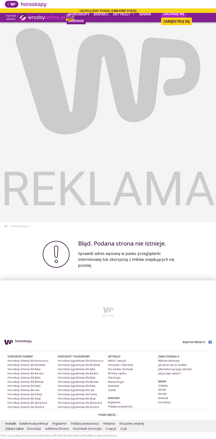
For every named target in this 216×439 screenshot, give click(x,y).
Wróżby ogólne (117, 373)
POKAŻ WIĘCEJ (108, 415)
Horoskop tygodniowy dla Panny (77, 394)
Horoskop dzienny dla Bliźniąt (25, 382)
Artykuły (124, 14)
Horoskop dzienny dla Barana (25, 373)
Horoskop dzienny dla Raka (24, 386)
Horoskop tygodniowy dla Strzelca (78, 407)
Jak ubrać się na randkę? (172, 365)
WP (6, 226)
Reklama (109, 423)
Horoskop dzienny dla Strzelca (26, 407)
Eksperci (101, 14)
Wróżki (162, 394)
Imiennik (76, 21)
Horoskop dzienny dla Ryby (24, 369)
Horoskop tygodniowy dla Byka (76, 377)
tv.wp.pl (111, 429)
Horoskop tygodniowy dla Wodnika (79, 365)
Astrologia (114, 377)
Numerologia (116, 382)
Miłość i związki (117, 360)
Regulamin (114, 402)
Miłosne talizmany (169, 360)
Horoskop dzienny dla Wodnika (26, 365)
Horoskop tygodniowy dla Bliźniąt (78, 382)
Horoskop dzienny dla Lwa (23, 390)
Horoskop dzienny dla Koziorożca (28, 360)
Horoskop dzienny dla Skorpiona (27, 403)
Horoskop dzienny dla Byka (24, 377)
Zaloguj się (173, 13)
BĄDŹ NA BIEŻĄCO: (197, 342)
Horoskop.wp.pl (20, 226)
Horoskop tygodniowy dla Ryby (76, 369)
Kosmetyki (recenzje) (87, 429)
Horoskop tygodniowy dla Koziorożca (80, 360)
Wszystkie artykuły (131, 423)
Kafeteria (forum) (57, 429)
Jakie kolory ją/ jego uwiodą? (175, 369)
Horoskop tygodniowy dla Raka (76, 386)
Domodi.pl (34, 429)
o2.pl (123, 429)
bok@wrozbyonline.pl (33, 423)
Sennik (145, 14)
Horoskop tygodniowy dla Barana (78, 373)
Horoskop (164, 402)
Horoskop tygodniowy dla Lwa (76, 390)
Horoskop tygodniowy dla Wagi (77, 398)
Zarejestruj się (176, 21)
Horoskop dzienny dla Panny (25, 394)
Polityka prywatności (120, 406)
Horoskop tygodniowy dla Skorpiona (80, 403)
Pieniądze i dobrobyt (120, 365)
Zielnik (112, 390)
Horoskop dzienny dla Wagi (24, 398)
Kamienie (113, 386)
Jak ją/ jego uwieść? (169, 373)
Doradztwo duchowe (120, 369)
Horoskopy (78, 14)
